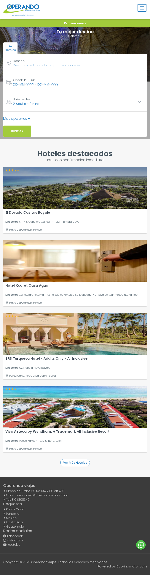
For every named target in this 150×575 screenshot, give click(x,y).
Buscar (17, 131)
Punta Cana (13, 509)
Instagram (13, 540)
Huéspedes (21, 99)
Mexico (10, 518)
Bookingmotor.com (131, 566)
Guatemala (13, 526)
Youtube (11, 544)
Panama (11, 513)
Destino (19, 61)
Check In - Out (24, 80)
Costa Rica (13, 522)
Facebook (13, 536)
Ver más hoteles (75, 462)
